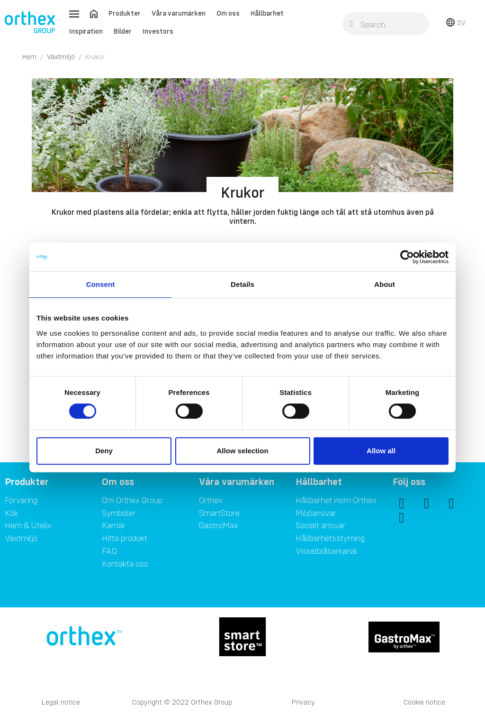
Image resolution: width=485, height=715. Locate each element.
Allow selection (242, 451)
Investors (158, 31)
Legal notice (61, 701)
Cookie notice (424, 701)
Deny (104, 451)
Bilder (123, 31)
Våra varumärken (179, 13)
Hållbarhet (267, 13)
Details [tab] (242, 284)
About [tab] (384, 284)
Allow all (381, 451)
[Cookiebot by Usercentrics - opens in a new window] (407, 257)
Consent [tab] (100, 284)
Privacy (303, 701)
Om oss (228, 13)
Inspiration (86, 31)
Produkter (124, 13)
